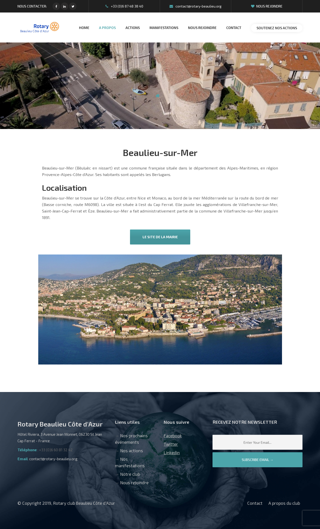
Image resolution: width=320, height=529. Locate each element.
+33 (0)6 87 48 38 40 (124, 6)
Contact (254, 503)
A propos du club (284, 503)
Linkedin (172, 452)
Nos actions (131, 450)
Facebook (173, 435)
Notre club (130, 474)
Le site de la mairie (160, 237)
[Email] (257, 442)
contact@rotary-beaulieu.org (196, 6)
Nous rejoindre (266, 6)
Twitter (171, 444)
